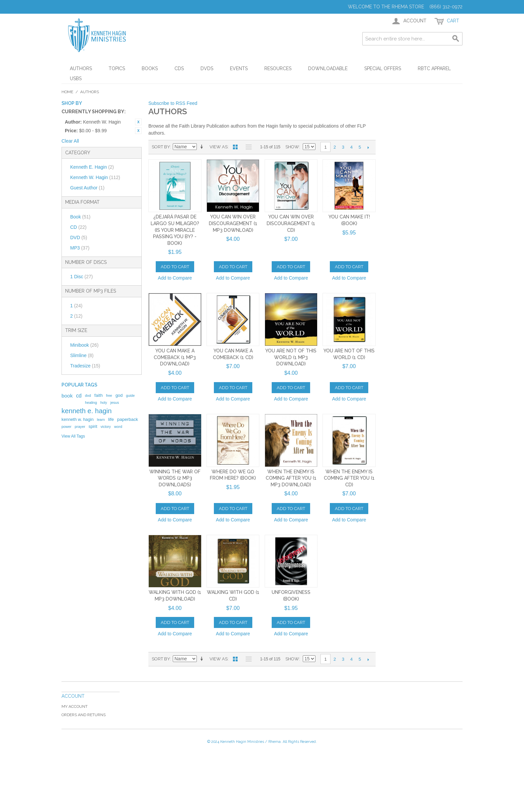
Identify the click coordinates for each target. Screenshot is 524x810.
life (111, 419)
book (67, 395)
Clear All (70, 141)
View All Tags (73, 436)
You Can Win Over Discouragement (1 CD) (291, 223)
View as (219, 146)
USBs (76, 78)
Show (292, 146)
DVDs (207, 68)
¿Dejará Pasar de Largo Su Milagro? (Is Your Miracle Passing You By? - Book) (175, 230)
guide (130, 395)
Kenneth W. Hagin (95, 177)
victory (106, 427)
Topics (117, 68)
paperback (127, 419)
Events (239, 68)
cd (79, 395)
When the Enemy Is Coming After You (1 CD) (349, 478)
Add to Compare (175, 278)
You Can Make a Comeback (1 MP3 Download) (175, 357)
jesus (114, 402)
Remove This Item (138, 122)
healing (91, 402)
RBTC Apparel (434, 68)
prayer (80, 427)
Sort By (161, 146)
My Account (74, 706)
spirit (93, 426)
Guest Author (87, 187)
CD (78, 227)
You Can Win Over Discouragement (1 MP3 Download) (233, 223)
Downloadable (328, 68)
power (66, 427)
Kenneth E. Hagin (92, 167)
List (247, 147)
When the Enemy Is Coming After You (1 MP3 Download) (291, 478)
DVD (78, 237)
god (119, 395)
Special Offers (382, 68)
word (118, 427)
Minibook (84, 345)
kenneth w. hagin (77, 419)
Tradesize (85, 365)
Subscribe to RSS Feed (172, 103)
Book (80, 216)
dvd (88, 395)
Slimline (82, 355)
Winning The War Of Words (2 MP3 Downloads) (175, 478)
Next (368, 147)
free (109, 395)
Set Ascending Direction (203, 147)
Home (67, 92)
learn (101, 420)
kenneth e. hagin (86, 411)
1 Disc (81, 276)
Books (150, 68)
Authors (81, 68)
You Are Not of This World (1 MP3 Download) (290, 357)
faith (98, 395)
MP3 (80, 248)
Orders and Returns (83, 714)
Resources (277, 68)
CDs (179, 68)
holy (103, 402)
